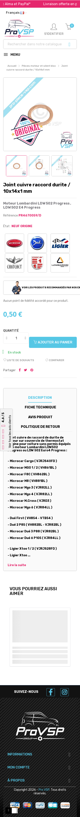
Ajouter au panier (52, 342)
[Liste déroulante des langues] (16, 13)
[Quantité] (16, 338)
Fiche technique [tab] (40, 407)
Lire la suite (17, 565)
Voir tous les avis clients (10, 431)
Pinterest (31, 370)
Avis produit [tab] (40, 417)
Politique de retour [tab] (40, 427)
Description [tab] (40, 398)
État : (7, 226)
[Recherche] (40, 44)
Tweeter (25, 370)
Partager (20, 370)
